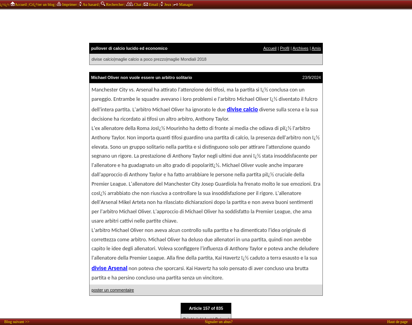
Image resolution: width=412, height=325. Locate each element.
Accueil (18, 4)
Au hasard (89, 4)
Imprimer (67, 4)
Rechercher (112, 4)
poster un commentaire (113, 290)
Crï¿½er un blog (42, 4)
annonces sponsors (206, 25)
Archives (300, 48)
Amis (316, 48)
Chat (133, 4)
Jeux (166, 4)
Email (151, 4)
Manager (183, 4)
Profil (284, 48)
